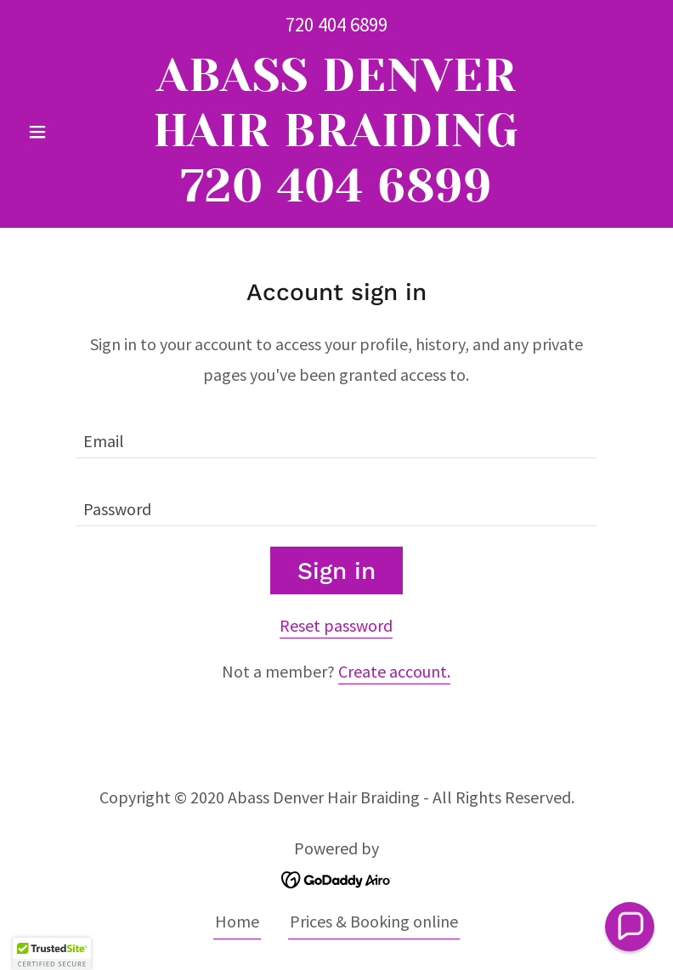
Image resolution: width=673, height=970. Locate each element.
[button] (68, 132)
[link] (337, 195)
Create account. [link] (394, 671)
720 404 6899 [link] (336, 24)
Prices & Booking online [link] (374, 921)
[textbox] (336, 434)
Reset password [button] (336, 625)
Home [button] (237, 921)
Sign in (336, 571)
